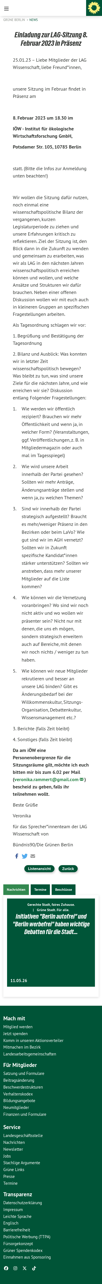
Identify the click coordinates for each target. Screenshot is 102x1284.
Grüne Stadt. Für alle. (53, 910)
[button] (16, 856)
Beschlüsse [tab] (63, 889)
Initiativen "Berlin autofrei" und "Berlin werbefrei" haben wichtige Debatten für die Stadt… (51, 924)
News (33, 20)
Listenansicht (39, 868)
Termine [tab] (40, 889)
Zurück (68, 868)
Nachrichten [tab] (16, 889)
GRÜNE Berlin (14, 20)
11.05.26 (18, 980)
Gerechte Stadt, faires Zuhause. (51, 904)
